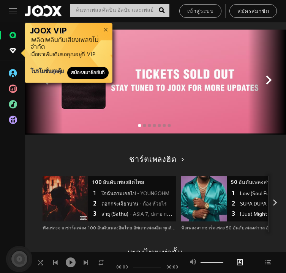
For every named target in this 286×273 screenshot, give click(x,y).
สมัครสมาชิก (253, 11)
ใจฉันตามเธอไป (135, 194)
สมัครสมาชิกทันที (88, 72)
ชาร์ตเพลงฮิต (155, 160)
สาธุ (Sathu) (137, 214)
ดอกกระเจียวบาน (134, 204)
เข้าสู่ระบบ (200, 11)
